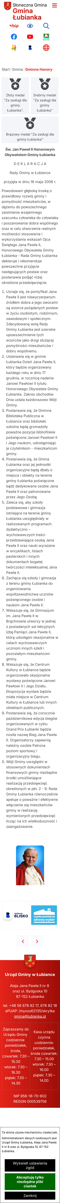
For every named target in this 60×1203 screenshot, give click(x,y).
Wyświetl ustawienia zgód (30, 1165)
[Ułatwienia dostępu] (30, 26)
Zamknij (30, 1195)
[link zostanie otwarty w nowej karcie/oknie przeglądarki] (13, 26)
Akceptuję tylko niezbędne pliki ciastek (30, 1181)
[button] (30, 884)
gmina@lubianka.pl (30, 1016)
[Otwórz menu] (54, 5)
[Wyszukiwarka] (46, 26)
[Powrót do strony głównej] (6, 69)
